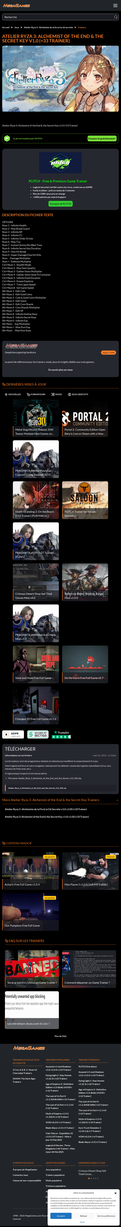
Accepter (61, 1216)
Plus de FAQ (60, 1036)
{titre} (82, 1222)
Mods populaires (54, 1180)
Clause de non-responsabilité (27, 1180)
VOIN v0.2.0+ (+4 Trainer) (58, 1122)
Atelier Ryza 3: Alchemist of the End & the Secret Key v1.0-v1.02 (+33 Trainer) (47, 816)
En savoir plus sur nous (60, 369)
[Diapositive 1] (89, 1178)
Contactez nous (20, 1175)
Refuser (83, 1216)
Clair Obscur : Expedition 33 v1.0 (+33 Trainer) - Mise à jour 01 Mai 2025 (59, 1136)
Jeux (16, 27)
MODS (56, 394)
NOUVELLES (13, 394)
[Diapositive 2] (91, 1178)
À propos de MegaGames (25, 1169)
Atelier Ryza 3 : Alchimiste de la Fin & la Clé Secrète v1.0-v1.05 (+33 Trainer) (46, 809)
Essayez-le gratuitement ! (102, 138)
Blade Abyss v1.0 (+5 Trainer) (60, 1127)
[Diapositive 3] (93, 1178)
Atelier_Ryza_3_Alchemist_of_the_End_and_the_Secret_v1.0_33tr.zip (37, 788)
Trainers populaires (55, 1175)
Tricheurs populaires (56, 1186)
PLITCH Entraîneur (88, 1066)
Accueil (5, 27)
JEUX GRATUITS (78, 394)
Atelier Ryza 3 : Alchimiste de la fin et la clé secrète (48, 27)
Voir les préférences (106, 1216)
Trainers (82, 27)
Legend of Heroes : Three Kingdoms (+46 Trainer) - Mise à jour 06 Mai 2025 (60, 1148)
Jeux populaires (53, 1169)
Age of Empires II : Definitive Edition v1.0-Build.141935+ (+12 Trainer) (59, 1087)
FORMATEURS (36, 394)
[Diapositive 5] (97, 1178)
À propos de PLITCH (60, 203)
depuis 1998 (108, 352)
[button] (115, 1192)
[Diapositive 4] (95, 1178)
